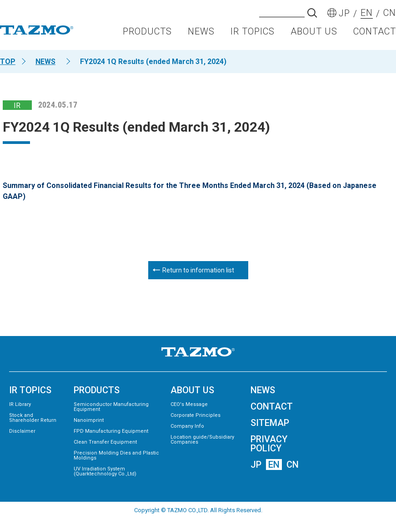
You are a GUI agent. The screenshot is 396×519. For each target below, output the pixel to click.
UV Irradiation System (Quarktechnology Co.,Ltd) (105, 471)
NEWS (201, 34)
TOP (7, 61)
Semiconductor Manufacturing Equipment (111, 406)
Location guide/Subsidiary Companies (202, 439)
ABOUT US (314, 34)
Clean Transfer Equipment (105, 442)
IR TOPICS (253, 34)
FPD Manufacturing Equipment (111, 431)
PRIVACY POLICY (269, 444)
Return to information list (198, 270)
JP (256, 464)
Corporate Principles (195, 415)
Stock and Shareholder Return (32, 417)
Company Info (187, 426)
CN (292, 464)
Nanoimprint (89, 420)
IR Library (20, 404)
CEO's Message (189, 404)
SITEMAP (270, 422)
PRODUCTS (147, 34)
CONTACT (374, 34)
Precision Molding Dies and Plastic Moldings (116, 455)
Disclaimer (22, 431)
